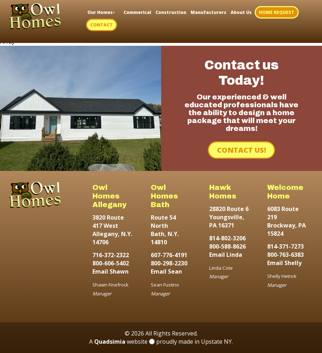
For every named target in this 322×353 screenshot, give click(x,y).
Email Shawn (110, 271)
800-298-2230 (169, 263)
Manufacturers (208, 12)
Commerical (137, 12)
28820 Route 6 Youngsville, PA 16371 (229, 217)
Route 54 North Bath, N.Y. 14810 (165, 230)
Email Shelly (284, 263)
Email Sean (166, 271)
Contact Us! (241, 150)
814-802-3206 (227, 238)
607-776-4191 (169, 255)
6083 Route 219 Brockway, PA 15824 (286, 221)
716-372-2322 (110, 255)
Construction (170, 12)
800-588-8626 (227, 246)
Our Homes (100, 12)
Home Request (276, 12)
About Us (241, 12)
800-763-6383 (285, 255)
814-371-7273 (285, 246)
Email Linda (225, 255)
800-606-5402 (110, 263)
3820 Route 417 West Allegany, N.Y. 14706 (112, 230)
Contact (101, 25)
